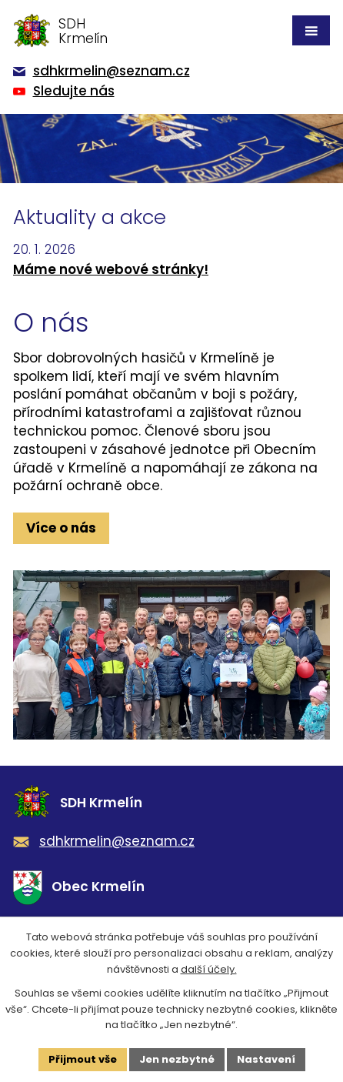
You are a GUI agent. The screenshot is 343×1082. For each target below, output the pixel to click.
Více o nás (61, 528)
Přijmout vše (82, 1059)
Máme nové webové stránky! (110, 269)
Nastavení (266, 1059)
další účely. (209, 969)
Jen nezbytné (177, 1059)
